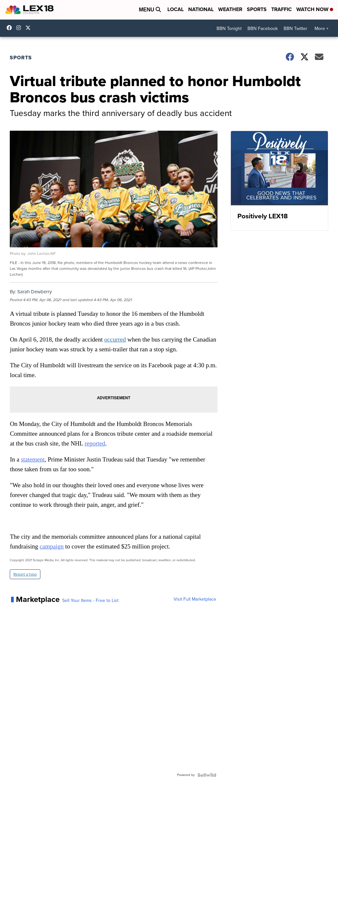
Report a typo (25, 574)
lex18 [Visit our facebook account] (11, 27)
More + (322, 28)
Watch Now (314, 9)
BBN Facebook (262, 28)
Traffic (281, 9)
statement (33, 459)
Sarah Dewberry (34, 291)
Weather (230, 9)
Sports (257, 9)
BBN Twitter (295, 28)
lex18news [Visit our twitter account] (29, 27)
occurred (115, 339)
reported (95, 443)
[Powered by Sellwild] (206, 775)
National (201, 9)
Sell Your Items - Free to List (90, 600)
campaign (52, 546)
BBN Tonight (229, 28)
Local (175, 9)
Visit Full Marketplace (195, 599)
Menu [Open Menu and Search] (150, 9)
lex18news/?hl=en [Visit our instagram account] (20, 27)
